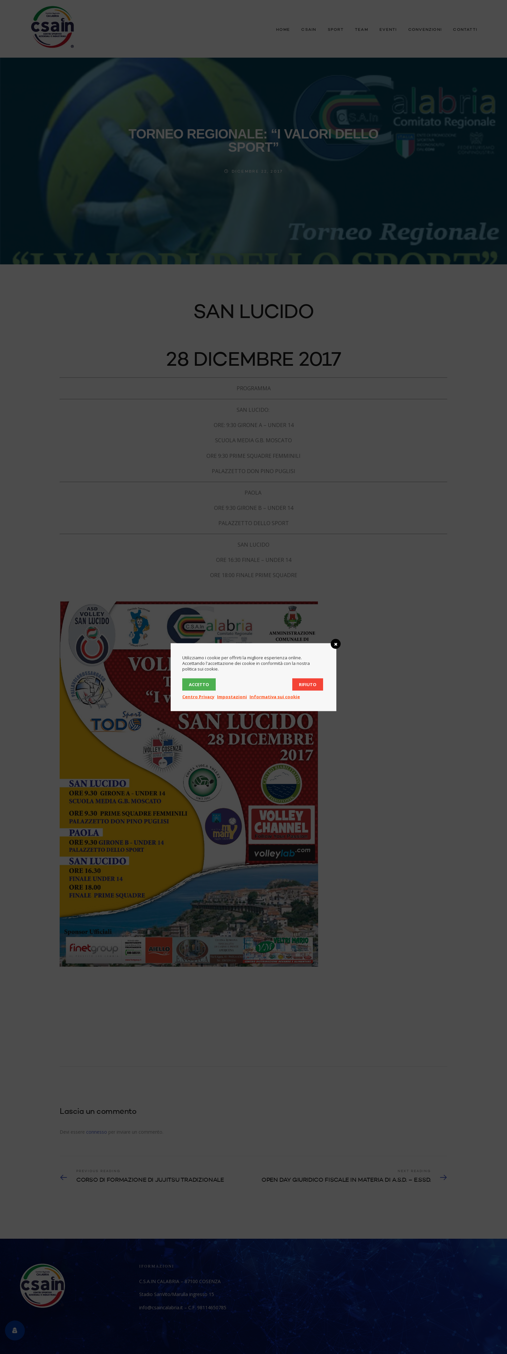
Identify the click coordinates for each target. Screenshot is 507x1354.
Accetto (199, 684)
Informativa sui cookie (275, 696)
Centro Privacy (198, 696)
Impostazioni (232, 696)
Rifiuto (307, 684)
